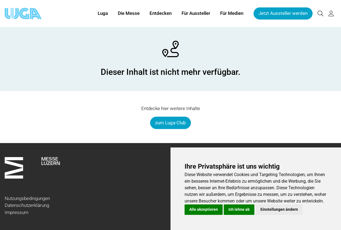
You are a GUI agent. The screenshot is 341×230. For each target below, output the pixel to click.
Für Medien (231, 13)
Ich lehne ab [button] (239, 209)
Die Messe (129, 13)
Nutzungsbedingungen (27, 198)
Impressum (16, 212)
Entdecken (161, 13)
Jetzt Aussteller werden (283, 13)
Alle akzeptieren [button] (203, 209)
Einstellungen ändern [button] (279, 209)
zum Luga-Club (170, 122)
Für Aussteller (196, 13)
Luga (103, 13)
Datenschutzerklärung (27, 205)
